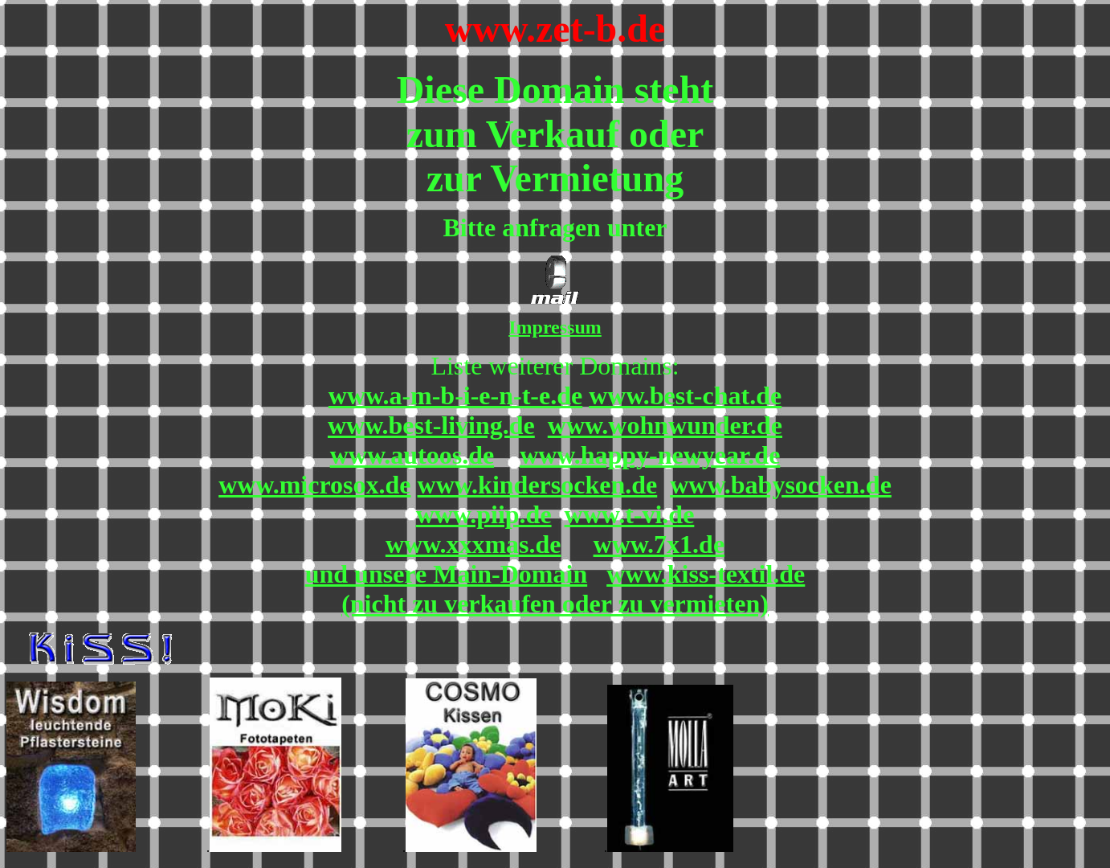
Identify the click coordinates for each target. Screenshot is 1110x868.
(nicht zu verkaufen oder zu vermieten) (555, 603)
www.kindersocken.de (538, 484)
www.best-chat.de (685, 395)
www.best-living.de (431, 425)
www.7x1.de (659, 544)
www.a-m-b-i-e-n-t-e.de (455, 395)
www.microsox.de (314, 484)
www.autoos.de (412, 454)
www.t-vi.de (630, 514)
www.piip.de (484, 514)
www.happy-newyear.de (650, 454)
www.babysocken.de (781, 484)
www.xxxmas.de (473, 544)
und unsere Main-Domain (446, 573)
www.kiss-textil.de (705, 573)
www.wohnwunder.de (665, 425)
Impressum (555, 327)
